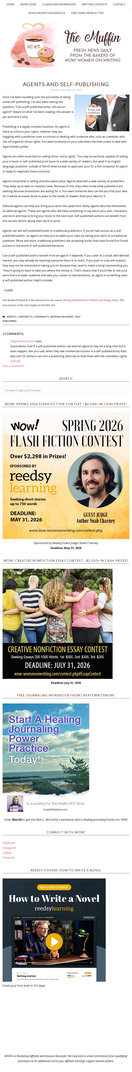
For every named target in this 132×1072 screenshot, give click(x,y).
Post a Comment (13, 366)
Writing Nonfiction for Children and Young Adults (90, 300)
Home (10, 4)
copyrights (41, 316)
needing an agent (62, 316)
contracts (25, 316)
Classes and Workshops (59, 4)
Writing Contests (94, 4)
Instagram (9, 848)
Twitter (7, 853)
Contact (119, 4)
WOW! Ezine (28, 4)
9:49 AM (15, 361)
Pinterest (8, 858)
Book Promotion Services (47, 12)
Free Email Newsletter (87, 12)
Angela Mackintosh (22, 341)
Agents (11, 316)
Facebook (9, 843)
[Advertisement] (66, 1021)
